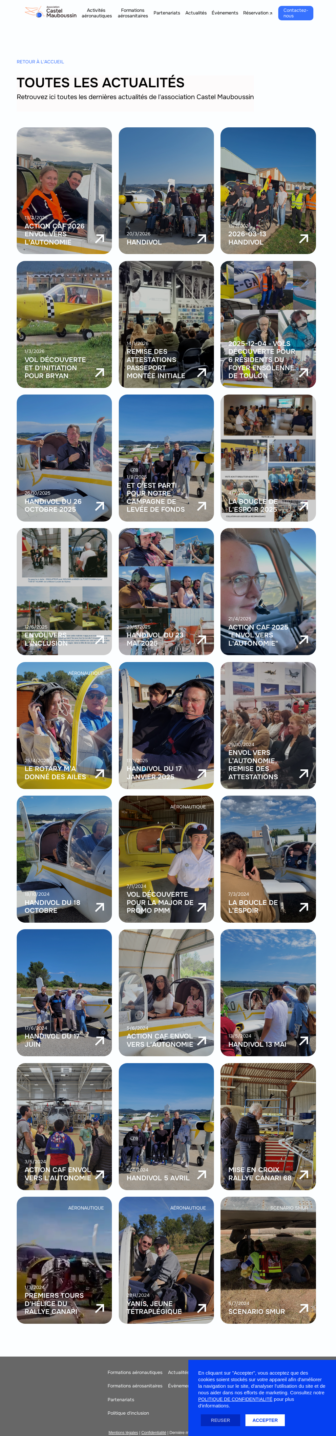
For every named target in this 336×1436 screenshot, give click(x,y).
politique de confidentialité (235, 1399)
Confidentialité (153, 1432)
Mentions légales (123, 1432)
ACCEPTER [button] (265, 1420)
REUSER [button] (220, 1420)
